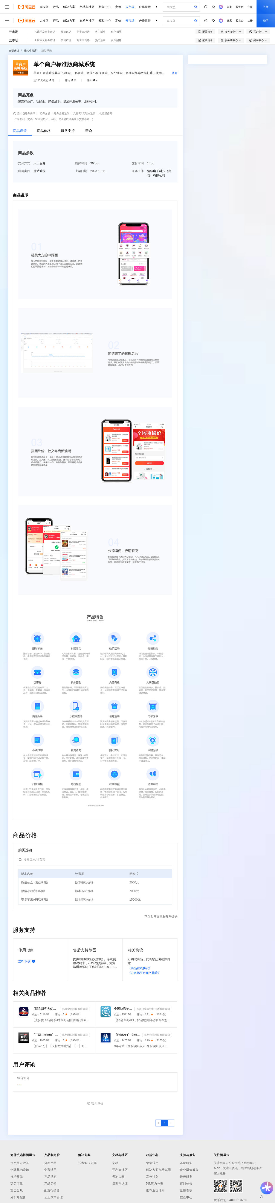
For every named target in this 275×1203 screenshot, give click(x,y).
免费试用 (50, 1169)
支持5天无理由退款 (84, 113)
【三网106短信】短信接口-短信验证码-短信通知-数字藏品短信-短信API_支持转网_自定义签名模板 (45, 1035)
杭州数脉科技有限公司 (157, 1034)
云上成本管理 (53, 1197)
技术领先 (16, 1176)
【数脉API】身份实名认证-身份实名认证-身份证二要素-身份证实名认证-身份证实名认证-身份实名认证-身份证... (127, 1035)
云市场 (129, 7)
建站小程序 (30, 50)
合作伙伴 (145, 7)
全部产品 (50, 1163)
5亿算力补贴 (154, 1183)
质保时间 (81, 163)
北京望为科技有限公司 (75, 1008)
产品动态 (50, 1176)
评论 (88, 131)
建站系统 (46, 50)
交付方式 (24, 163)
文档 (115, 1163)
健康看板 (186, 1190)
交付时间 (138, 163)
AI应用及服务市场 (45, 31)
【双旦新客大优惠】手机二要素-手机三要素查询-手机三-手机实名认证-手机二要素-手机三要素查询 (45, 1008)
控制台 (240, 6)
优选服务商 (105, 113)
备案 (229, 6)
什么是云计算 (19, 1163)
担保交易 (45, 113)
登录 (265, 6)
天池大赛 (118, 1176)
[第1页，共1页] (165, 1123)
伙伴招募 (116, 31)
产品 (56, 7)
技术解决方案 (87, 1163)
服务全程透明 (61, 113)
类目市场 (66, 31)
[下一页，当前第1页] (171, 1123)
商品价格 (44, 131)
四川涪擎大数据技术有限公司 (153, 1008)
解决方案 (69, 7)
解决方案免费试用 (158, 1169)
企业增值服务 (189, 1169)
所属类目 (24, 171)
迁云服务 (186, 1176)
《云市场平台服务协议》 (144, 973)
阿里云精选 (83, 31)
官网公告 (186, 1183)
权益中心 (105, 7)
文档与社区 (87, 7)
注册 (250, 6)
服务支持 (68, 131)
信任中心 (186, 1197)
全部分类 (14, 50)
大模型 (44, 7)
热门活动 (100, 31)
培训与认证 (120, 1183)
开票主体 (138, 171)
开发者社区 (120, 1169)
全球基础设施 (19, 1169)
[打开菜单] (7, 7)
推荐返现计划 (155, 1190)
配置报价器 (52, 1190)
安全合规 (16, 1190)
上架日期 (81, 171)
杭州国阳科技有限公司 (75, 1034)
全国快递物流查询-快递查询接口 (123, 1008)
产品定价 (50, 1183)
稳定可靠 (16, 1183)
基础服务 (186, 1163)
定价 (118, 7)
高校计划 (152, 1176)
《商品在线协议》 (140, 968)
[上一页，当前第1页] (159, 1123)
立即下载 (27, 961)
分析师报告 (18, 1197)
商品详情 (20, 131)
